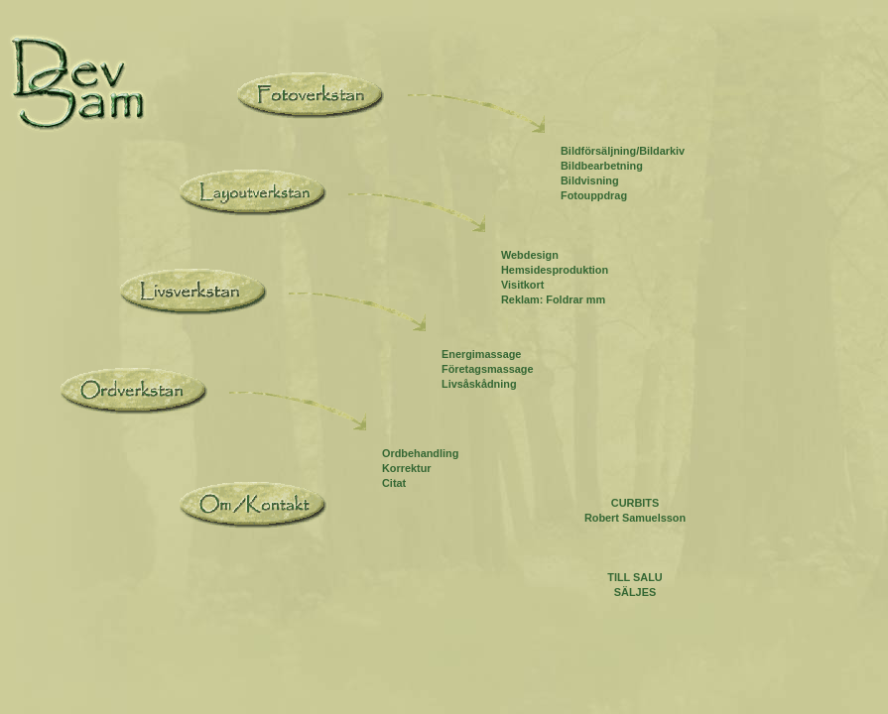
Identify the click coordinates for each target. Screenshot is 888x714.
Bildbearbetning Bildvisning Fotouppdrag (602, 180)
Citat (394, 483)
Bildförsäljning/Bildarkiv (623, 151)
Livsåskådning (479, 384)
